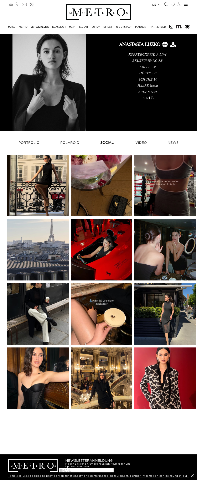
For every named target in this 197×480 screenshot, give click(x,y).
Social (107, 142)
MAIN (72, 27)
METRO (23, 27)
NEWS (173, 142)
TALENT (83, 27)
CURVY (96, 27)
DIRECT (107, 27)
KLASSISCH (59, 27)
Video (141, 142)
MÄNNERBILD (158, 27)
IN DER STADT (123, 27)
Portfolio (29, 142)
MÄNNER (140, 27)
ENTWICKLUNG (40, 27)
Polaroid (69, 142)
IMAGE (11, 27)
